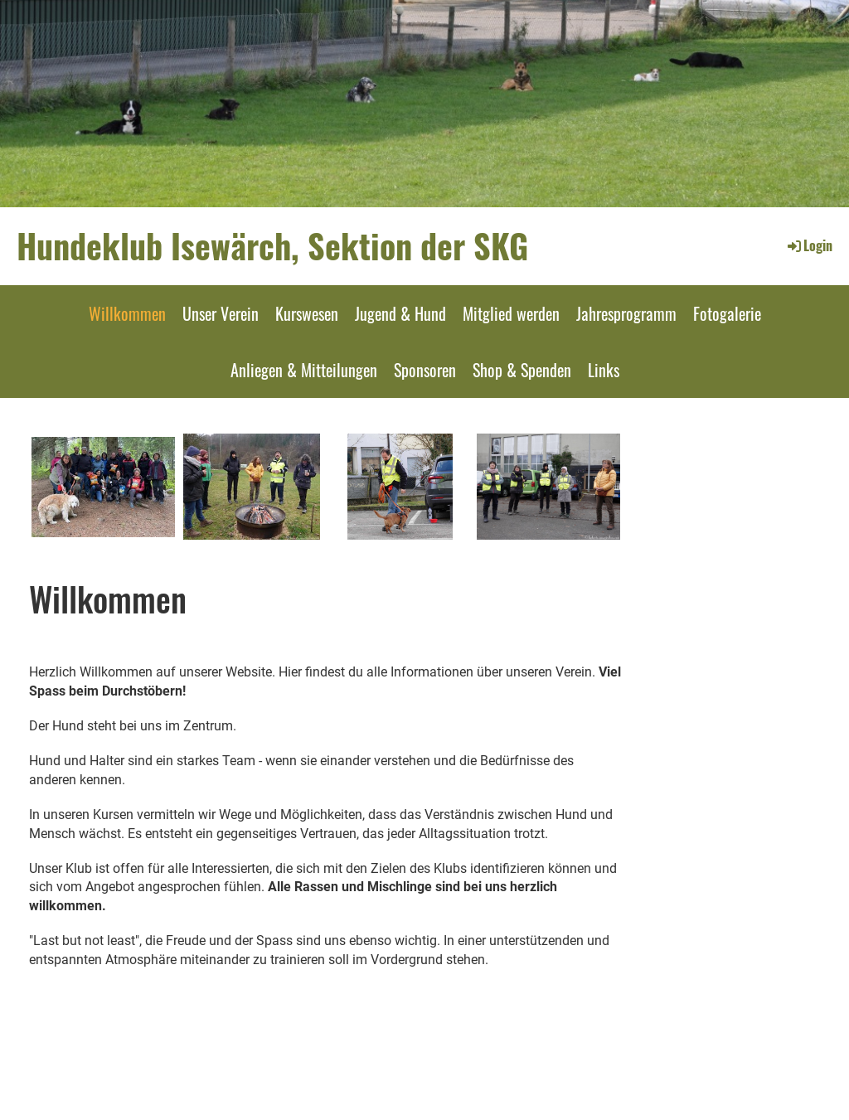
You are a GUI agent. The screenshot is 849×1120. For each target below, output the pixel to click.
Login (808, 245)
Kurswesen (306, 313)
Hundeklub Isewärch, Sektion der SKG (272, 245)
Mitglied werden (511, 313)
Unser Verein (220, 313)
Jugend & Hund (400, 313)
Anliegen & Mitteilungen (303, 369)
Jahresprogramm (626, 313)
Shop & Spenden (522, 369)
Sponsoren (425, 369)
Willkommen (127, 313)
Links (603, 369)
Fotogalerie (727, 313)
